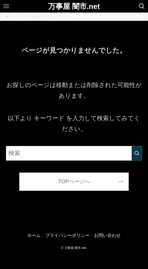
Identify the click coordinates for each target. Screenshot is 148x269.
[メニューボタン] (6, 6)
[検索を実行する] (137, 153)
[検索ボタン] (141, 6)
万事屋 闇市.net (74, 6)
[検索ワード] (74, 153)
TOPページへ (74, 181)
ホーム (34, 235)
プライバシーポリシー (67, 235)
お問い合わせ (107, 235)
